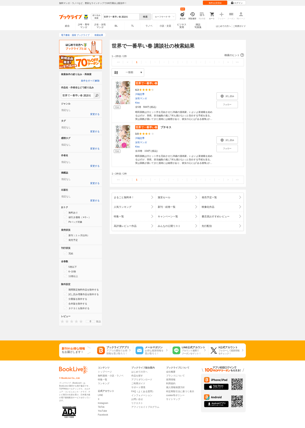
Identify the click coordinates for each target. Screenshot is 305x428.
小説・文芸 (165, 26)
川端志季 (140, 94)
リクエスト (137, 403)
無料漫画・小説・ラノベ (111, 375)
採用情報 (170, 379)
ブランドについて (175, 375)
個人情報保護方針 (175, 387)
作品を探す (137, 375)
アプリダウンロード (141, 379)
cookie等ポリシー (175, 395)
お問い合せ (137, 399)
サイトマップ (173, 399)
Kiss (137, 102)
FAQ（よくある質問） (143, 391)
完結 (68, 253)
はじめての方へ (223, 26)
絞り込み (96, 16)
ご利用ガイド (239, 26)
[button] (178, 55)
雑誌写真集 (198, 26)
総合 (67, 26)
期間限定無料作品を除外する (81, 289)
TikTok (101, 407)
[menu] (90, 321)
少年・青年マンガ (83, 26)
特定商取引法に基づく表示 (180, 391)
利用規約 (170, 383)
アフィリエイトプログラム (145, 407)
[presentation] (61, 321)
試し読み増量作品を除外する (81, 294)
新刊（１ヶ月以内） (76, 235)
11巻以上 (71, 276)
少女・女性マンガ (100, 26)
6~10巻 (70, 271)
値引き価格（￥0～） (77, 217)
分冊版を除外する (75, 298)
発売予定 (71, 239)
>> (237, 62)
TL (132, 26)
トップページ (105, 371)
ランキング (104, 383)
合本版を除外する (75, 303)
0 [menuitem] (90, 321)
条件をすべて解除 (90, 80)
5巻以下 (70, 266)
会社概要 (170, 371)
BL (116, 25)
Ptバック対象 (73, 221)
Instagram (103, 403)
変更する (95, 114)
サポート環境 (138, 387)
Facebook (103, 414)
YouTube (102, 411)
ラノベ (148, 26)
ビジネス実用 (181, 26)
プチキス (153, 127)
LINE (100, 395)
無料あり (71, 212)
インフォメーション (141, 395)
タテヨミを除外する (76, 308)
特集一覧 (102, 379)
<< (118, 62)
